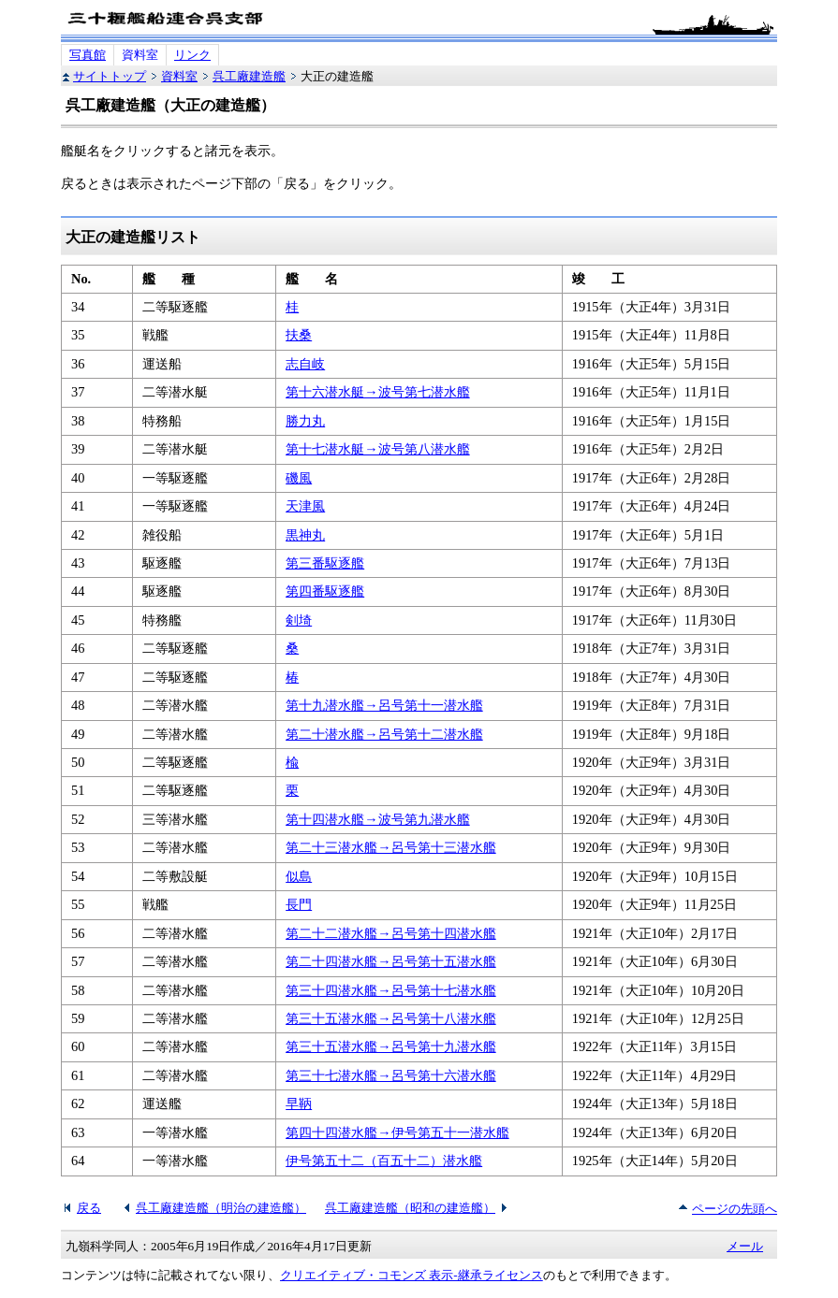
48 (77, 705)
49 (77, 734)
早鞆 (299, 1103)
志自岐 (305, 363)
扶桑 (299, 334)
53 (77, 847)
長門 (299, 904)
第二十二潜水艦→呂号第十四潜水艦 (390, 933)
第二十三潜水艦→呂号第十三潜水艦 (390, 847)
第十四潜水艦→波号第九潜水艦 (377, 819)
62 (77, 1103)
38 (77, 420)
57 (77, 961)
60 (77, 1046)
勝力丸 (305, 420)
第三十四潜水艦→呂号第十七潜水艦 (390, 990)
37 (77, 391)
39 (77, 448)
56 (77, 933)
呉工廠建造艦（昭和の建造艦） (410, 1208)
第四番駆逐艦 (325, 591)
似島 (299, 876)
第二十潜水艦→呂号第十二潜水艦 (384, 734)
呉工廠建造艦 (249, 76)
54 (77, 876)
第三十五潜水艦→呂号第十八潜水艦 (390, 1018)
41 (77, 505)
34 (77, 306)
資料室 (140, 55)
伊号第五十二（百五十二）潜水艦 (384, 1160)
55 (77, 904)
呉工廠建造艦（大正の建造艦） (170, 105)
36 (77, 363)
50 (77, 762)
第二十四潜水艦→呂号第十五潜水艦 (390, 961)
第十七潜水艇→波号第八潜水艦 (377, 448)
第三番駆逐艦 (325, 562)
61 (77, 1075)
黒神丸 (305, 534)
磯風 (299, 477)
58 (77, 990)
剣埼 (299, 620)
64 (77, 1160)
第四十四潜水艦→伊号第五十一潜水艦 (397, 1132)
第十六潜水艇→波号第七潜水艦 (377, 391)
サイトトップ (109, 76)
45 (77, 620)
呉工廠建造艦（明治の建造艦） (221, 1208)
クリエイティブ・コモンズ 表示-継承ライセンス (411, 1275)
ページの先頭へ (734, 1209)
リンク (192, 55)
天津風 (305, 505)
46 (77, 648)
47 (77, 677)
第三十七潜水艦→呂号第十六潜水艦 (390, 1075)
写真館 (87, 55)
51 (77, 790)
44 (77, 591)
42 (77, 534)
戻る (89, 1208)
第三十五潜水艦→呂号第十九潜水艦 (390, 1046)
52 (77, 819)
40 (77, 477)
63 (77, 1132)
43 (77, 562)
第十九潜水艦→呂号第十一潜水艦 (384, 705)
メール (745, 1246)
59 (77, 1018)
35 (77, 334)
